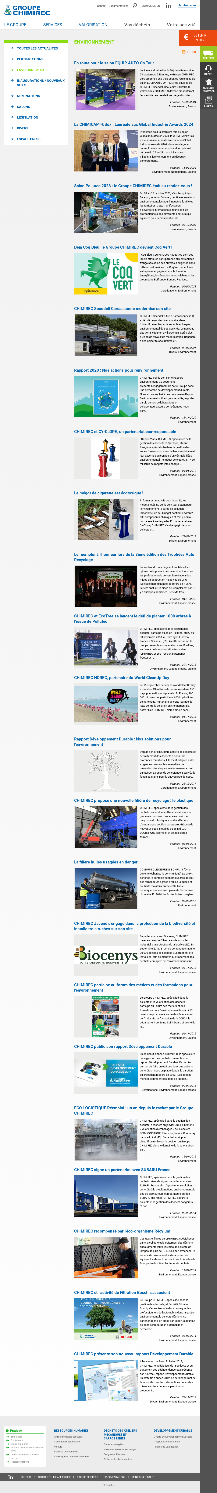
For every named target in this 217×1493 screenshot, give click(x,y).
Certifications (30, 59)
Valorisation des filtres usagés (120, 1449)
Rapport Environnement (167, 1441)
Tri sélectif (16, 1436)
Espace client (152, 5)
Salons (23, 107)
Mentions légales (143, 1477)
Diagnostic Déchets (114, 1454)
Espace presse (29, 139)
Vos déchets (137, 25)
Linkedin (168, 5)
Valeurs (58, 1446)
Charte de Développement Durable (173, 1436)
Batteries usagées (114, 1444)
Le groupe (15, 24)
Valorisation (93, 24)
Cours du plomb (19, 1443)
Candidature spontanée (67, 1441)
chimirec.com (187, 5)
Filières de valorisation (166, 1446)
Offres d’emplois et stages (68, 1436)
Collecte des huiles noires (118, 1459)
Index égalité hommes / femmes (71, 1456)
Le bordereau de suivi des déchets (25, 1456)
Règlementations (20, 1461)
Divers (22, 128)
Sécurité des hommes (66, 1451)
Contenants (17, 1440)
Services (52, 24)
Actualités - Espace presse (54, 1477)
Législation (27, 117)
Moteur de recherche (135, 5)
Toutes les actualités (37, 48)
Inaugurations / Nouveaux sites (41, 83)
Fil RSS (191, 52)
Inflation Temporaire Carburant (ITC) (27, 1449)
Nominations (28, 96)
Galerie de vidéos (87, 1477)
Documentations (118, 5)
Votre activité (181, 25)
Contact (101, 5)
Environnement (31, 70)
